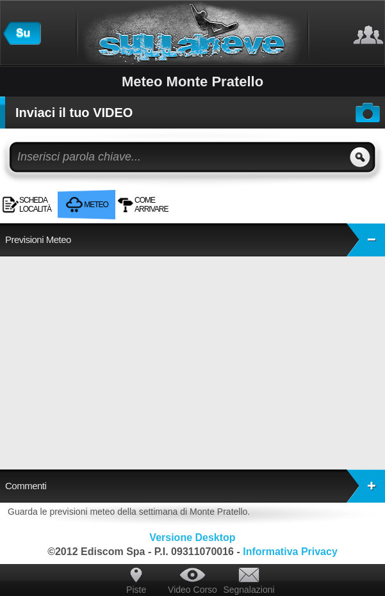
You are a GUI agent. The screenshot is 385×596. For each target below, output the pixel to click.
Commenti (195, 486)
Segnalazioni (248, 589)
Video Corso (192, 589)
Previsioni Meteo (195, 239)
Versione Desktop (192, 537)
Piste (136, 589)
